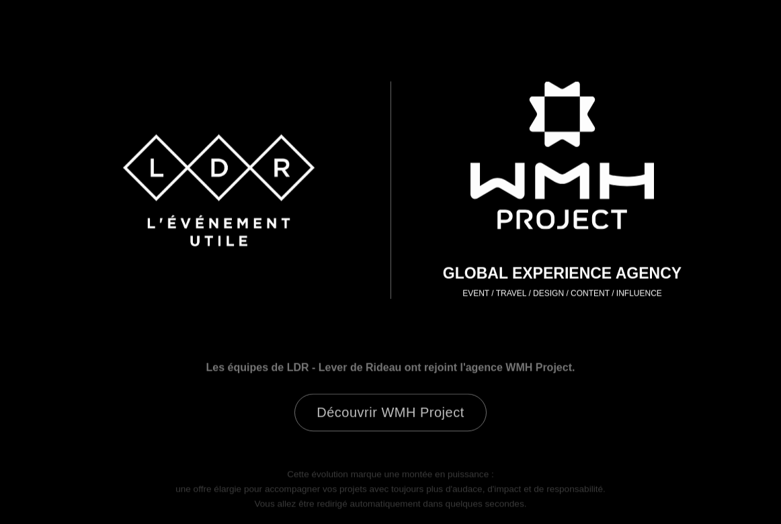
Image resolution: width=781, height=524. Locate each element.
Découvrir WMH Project (390, 413)
